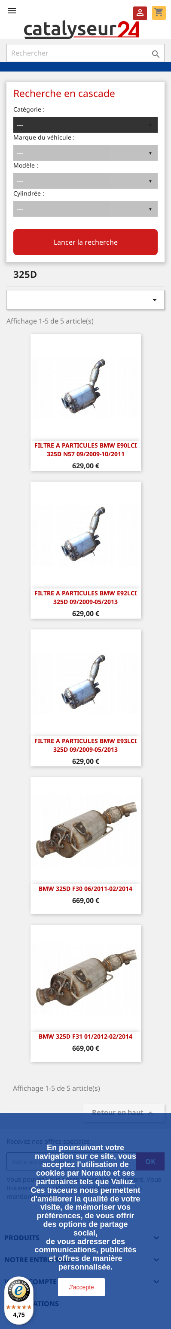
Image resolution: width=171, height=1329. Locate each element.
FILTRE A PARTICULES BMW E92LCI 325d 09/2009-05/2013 (85, 597)
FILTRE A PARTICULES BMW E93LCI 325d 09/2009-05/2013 (85, 745)
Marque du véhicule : (44, 137)
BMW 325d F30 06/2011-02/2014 (85, 888)
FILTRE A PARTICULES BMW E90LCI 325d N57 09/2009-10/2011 (85, 449)
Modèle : (25, 165)
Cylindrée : (28, 193)
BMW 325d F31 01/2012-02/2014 (85, 1036)
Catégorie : (29, 109)
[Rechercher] (85, 53)
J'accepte (81, 1287)
